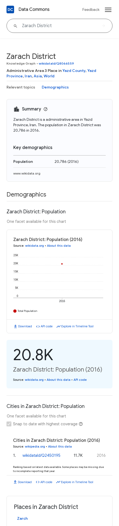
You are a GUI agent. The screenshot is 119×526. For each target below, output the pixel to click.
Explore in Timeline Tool (77, 326)
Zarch (22, 518)
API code (47, 326)
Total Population (27, 311)
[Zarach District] (59, 26)
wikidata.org (34, 246)
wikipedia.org (35, 446)
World (49, 76)
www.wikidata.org (26, 173)
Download (25, 326)
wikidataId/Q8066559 (56, 63)
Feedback (90, 9)
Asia (38, 76)
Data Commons (34, 9)
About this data (59, 246)
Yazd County (73, 70)
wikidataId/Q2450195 (41, 455)
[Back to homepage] (10, 9)
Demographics (55, 87)
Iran (28, 76)
